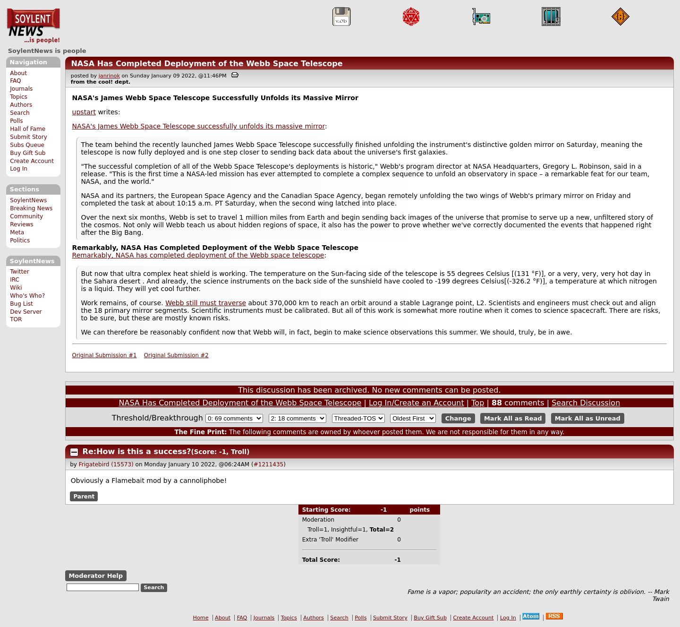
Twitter (19, 271)
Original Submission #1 (104, 355)
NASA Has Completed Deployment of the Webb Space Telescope (206, 63)
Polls (16, 121)
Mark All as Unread (587, 418)
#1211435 (269, 464)
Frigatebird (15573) (106, 464)
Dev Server (26, 312)
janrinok (109, 76)
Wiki (16, 287)
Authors (21, 105)
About (18, 73)
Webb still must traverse (205, 303)
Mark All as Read (513, 418)
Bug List (21, 304)
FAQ (15, 80)
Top (477, 402)
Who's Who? (27, 295)
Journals (21, 89)
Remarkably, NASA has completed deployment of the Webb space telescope (198, 255)
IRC (14, 279)
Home (201, 618)
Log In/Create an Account (416, 402)
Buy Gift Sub (27, 153)
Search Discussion (586, 402)
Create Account (32, 161)
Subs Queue (27, 145)
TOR (16, 319)
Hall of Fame (27, 129)
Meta (17, 232)
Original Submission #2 (176, 355)
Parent (83, 496)
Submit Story (28, 137)
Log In (18, 168)
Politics (20, 240)
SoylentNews (33, 26)
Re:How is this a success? (137, 451)
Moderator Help (95, 575)
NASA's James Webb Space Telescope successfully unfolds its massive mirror (198, 126)
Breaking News (31, 208)
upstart (84, 112)
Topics (18, 97)
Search (20, 113)
